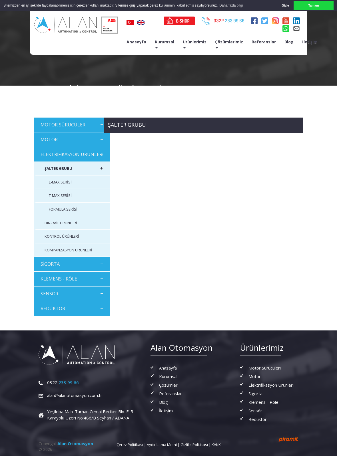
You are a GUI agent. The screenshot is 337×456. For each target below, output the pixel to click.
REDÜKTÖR (72, 308)
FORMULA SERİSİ (63, 209)
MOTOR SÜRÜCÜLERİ (72, 124)
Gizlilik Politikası (194, 444)
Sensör (255, 410)
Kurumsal (164, 43)
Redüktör (257, 419)
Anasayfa (136, 41)
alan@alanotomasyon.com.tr (74, 395)
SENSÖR (72, 293)
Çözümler (168, 385)
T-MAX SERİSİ (60, 195)
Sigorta (255, 393)
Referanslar (264, 41)
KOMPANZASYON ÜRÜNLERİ (68, 249)
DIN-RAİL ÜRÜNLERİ (61, 222)
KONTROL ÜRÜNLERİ (62, 236)
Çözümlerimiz (229, 43)
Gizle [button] (285, 5)
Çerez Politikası (130, 444)
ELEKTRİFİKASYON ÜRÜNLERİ (72, 154)
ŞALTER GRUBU (74, 168)
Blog (289, 41)
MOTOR (72, 139)
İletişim (310, 41)
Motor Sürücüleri (264, 367)
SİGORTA (72, 263)
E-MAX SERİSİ (60, 182)
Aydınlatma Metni (162, 444)
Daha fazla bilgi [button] (231, 5)
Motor (254, 376)
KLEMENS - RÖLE (72, 278)
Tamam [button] (313, 5)
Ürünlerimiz (194, 43)
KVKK (216, 444)
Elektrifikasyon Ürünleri (271, 385)
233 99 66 (63, 382)
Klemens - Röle (263, 402)
